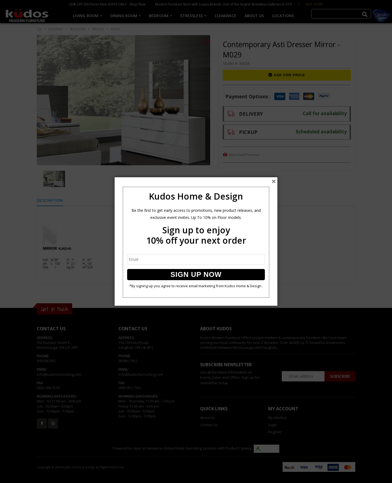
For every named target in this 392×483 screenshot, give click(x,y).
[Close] (274, 181)
